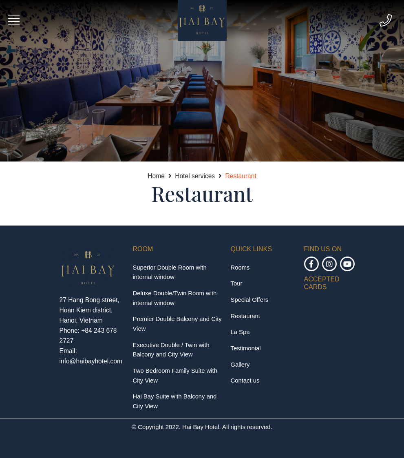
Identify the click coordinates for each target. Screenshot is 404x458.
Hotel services (195, 176)
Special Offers (250, 299)
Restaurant (240, 176)
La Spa (240, 332)
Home (156, 176)
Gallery (240, 364)
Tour (237, 283)
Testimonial (246, 348)
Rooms (240, 267)
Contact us (245, 380)
